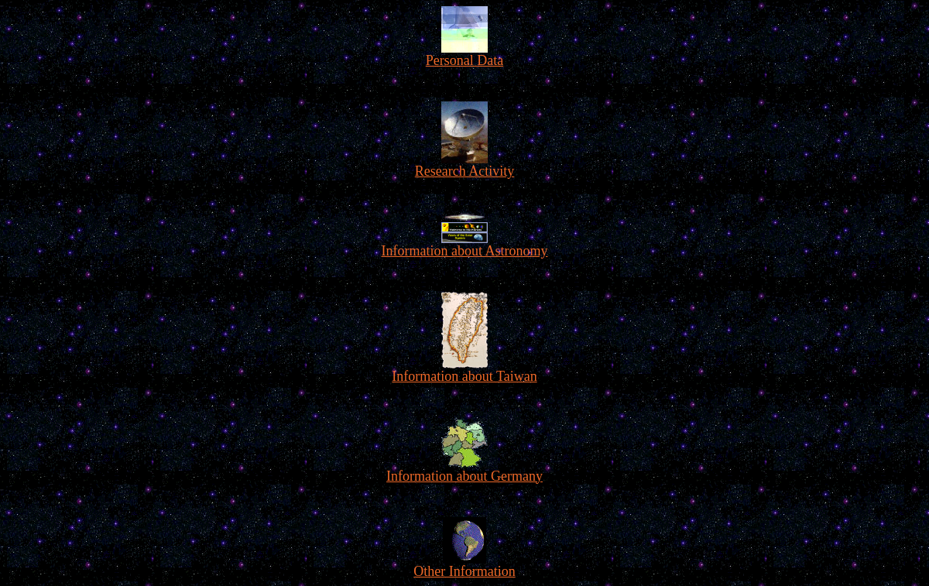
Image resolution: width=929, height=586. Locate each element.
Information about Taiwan (464, 370)
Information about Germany (464, 470)
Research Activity (464, 165)
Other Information (464, 565)
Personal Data (464, 54)
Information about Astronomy (465, 235)
